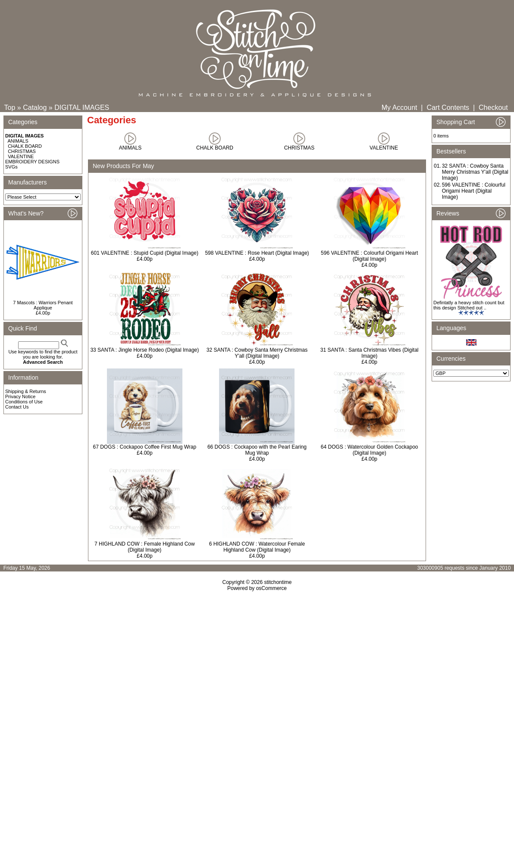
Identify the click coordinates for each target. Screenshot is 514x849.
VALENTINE (21, 156)
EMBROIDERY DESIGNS (32, 161)
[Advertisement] (257, 665)
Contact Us (16, 406)
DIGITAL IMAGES (81, 107)
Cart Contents (447, 107)
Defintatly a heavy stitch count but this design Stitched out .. (468, 305)
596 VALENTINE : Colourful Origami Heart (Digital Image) (369, 256)
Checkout (493, 107)
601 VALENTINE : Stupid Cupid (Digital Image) (144, 253)
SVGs (11, 166)
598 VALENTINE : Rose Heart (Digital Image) (257, 253)
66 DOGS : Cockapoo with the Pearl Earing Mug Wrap (257, 450)
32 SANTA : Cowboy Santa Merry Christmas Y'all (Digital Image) (257, 353)
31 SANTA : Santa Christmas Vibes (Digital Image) (369, 353)
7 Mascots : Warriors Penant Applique (42, 305)
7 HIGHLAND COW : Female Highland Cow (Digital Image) (144, 547)
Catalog (35, 107)
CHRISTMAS (22, 151)
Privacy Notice (20, 396)
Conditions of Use (24, 401)
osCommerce (271, 588)
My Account (399, 107)
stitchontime (277, 582)
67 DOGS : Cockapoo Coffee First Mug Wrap (145, 447)
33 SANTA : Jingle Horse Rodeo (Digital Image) (144, 350)
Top (10, 107)
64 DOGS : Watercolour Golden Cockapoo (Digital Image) (369, 450)
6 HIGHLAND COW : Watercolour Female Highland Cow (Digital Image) (257, 547)
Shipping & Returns (25, 391)
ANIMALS (18, 141)
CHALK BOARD (25, 146)
